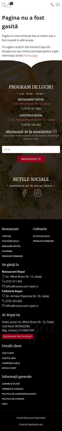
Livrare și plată (11, 383)
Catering (7, 251)
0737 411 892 (31, 108)
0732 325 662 (31, 124)
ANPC (5, 403)
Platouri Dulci (10, 241)
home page (31, 55)
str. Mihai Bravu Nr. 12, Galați (31, 103)
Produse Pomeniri (12, 256)
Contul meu (9, 358)
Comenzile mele (11, 363)
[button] (58, 4)
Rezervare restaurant (17, 336)
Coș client (8, 352)
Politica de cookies (13, 398)
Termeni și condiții (12, 388)
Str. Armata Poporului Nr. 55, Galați (31, 120)
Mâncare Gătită (11, 246)
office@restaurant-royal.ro (20, 286)
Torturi (6, 236)
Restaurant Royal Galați (34, 417)
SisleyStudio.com (35, 424)
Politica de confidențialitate (19, 393)
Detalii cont (9, 368)
